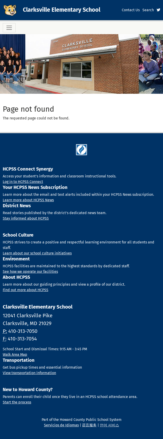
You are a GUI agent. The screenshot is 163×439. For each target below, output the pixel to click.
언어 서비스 (109, 425)
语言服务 (89, 425)
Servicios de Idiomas (61, 425)
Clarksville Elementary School (61, 9)
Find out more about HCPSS (25, 290)
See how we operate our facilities (30, 271)
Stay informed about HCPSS (26, 218)
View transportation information (29, 373)
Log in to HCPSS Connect (23, 181)
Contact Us (131, 10)
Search (148, 10)
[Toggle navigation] (9, 27)
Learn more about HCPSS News (28, 200)
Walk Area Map (15, 354)
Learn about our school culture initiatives (37, 253)
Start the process (17, 402)
